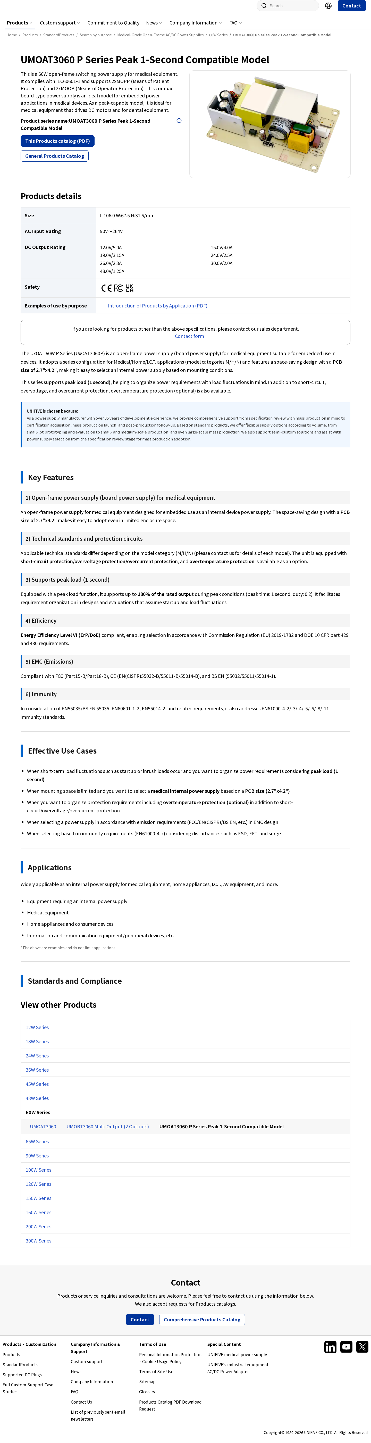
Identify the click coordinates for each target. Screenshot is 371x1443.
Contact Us (81, 1407)
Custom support (58, 27)
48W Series (37, 1103)
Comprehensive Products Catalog (202, 1324)
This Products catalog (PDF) (57, 146)
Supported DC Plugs (22, 1380)
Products (17, 27)
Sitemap (147, 1386)
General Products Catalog (54, 160)
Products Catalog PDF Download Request (170, 1410)
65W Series (37, 1146)
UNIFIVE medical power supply (237, 1359)
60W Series (38, 1117)
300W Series (38, 1245)
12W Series (37, 1032)
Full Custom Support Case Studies (28, 1393)
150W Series (38, 1203)
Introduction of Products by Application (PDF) (157, 310)
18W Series (37, 1046)
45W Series (37, 1089)
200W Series (38, 1231)
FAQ (233, 27)
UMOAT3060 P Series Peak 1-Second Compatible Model (221, 1131)
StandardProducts (20, 1369)
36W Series (37, 1074)
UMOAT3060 (43, 1131)
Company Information (193, 27)
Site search (262, 10)
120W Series (38, 1189)
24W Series (37, 1060)
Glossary (147, 1397)
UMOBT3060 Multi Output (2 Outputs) (107, 1131)
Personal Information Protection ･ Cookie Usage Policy (170, 1363)
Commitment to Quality (113, 27)
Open (179, 125)
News (152, 27)
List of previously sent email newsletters (98, 1420)
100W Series (38, 1174)
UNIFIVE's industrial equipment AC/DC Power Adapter (237, 1373)
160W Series (38, 1217)
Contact (351, 10)
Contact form (189, 341)
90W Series (37, 1160)
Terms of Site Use (156, 1376)
